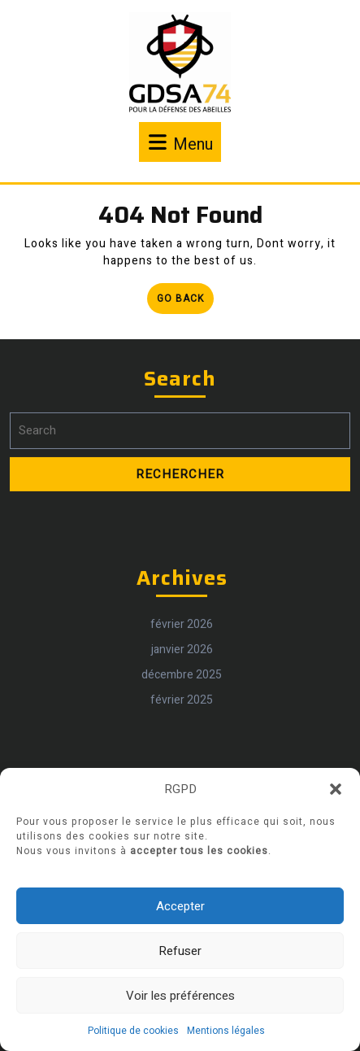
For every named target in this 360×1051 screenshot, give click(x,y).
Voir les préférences (180, 996)
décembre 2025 (181, 695)
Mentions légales (226, 1030)
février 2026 (181, 644)
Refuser (180, 951)
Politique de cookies (133, 1030)
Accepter (180, 906)
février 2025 (181, 720)
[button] (335, 789)
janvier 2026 (182, 669)
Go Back (185, 301)
